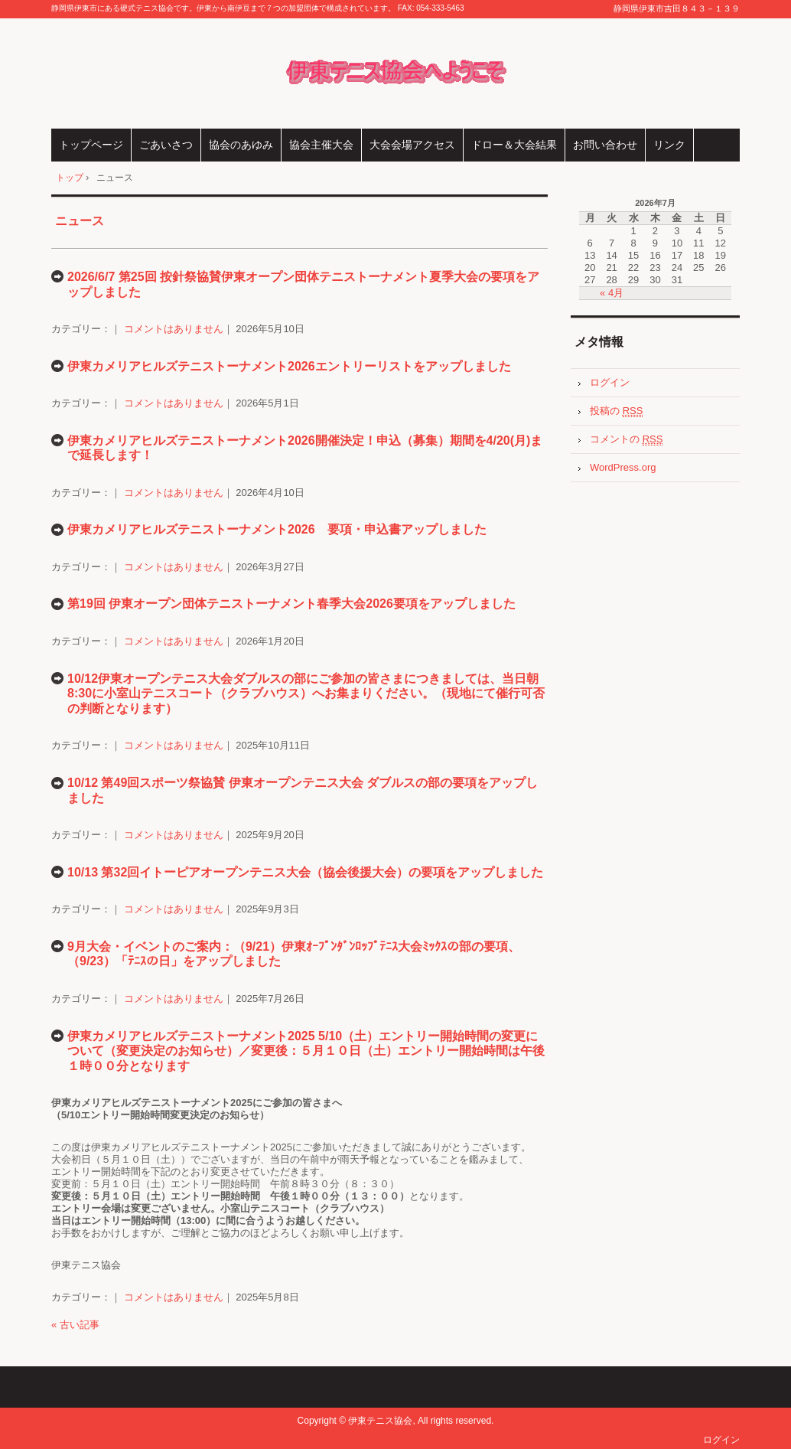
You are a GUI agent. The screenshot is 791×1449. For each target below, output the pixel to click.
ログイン (610, 382)
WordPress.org (623, 467)
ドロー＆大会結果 (514, 145)
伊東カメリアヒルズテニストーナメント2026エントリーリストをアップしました (289, 366)
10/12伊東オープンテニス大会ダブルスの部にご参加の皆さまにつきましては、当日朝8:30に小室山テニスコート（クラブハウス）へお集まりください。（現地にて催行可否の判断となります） (306, 693)
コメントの (626, 439)
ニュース (79, 220)
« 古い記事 (75, 1324)
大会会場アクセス (412, 145)
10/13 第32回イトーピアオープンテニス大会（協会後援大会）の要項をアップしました (305, 872)
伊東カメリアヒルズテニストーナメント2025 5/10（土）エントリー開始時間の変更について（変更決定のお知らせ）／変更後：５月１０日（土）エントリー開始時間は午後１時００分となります (306, 1051)
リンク (669, 145)
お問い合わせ (605, 145)
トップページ (91, 145)
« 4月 (611, 293)
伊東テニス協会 (396, 73)
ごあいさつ (166, 145)
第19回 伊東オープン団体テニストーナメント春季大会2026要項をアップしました (291, 603)
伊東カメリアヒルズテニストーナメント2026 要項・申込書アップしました (277, 529)
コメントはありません (173, 329)
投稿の (616, 411)
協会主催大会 (321, 145)
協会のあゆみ (241, 145)
